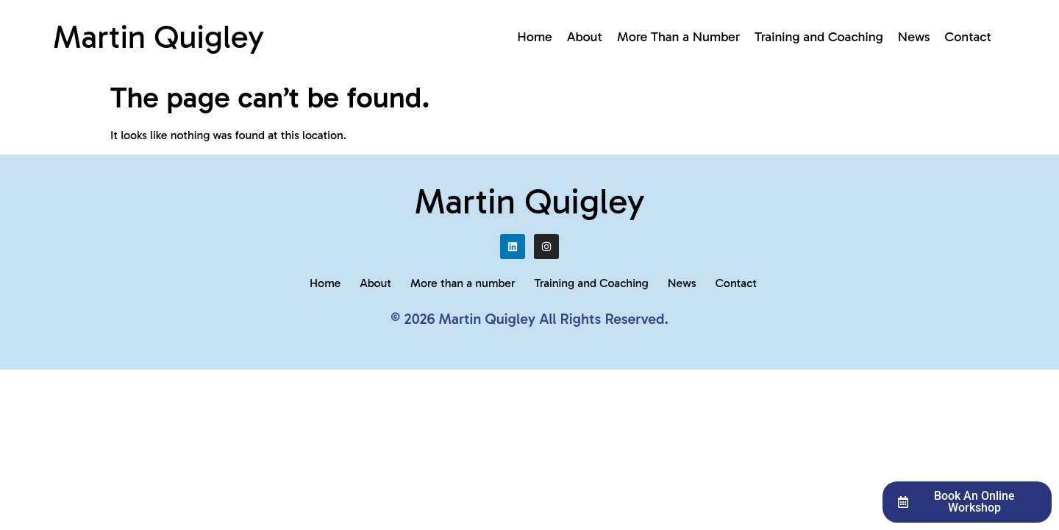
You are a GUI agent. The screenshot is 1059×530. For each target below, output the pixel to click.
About (584, 37)
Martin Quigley (158, 37)
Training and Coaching (819, 37)
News (914, 37)
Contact (968, 37)
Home (534, 37)
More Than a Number (678, 37)
